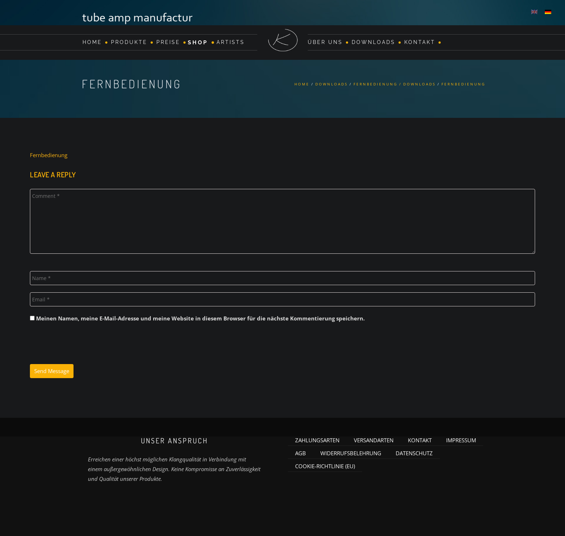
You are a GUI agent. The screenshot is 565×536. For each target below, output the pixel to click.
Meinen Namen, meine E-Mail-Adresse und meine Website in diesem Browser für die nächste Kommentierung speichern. (200, 316)
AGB (300, 451)
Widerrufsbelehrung (350, 451)
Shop (198, 42)
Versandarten (373, 438)
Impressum (461, 438)
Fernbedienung (48, 153)
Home (92, 42)
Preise (168, 42)
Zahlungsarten (317, 438)
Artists (231, 42)
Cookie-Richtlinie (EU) (325, 464)
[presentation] (84, 345)
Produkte (129, 42)
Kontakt (419, 42)
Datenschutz (414, 451)
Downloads (373, 42)
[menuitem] (534, 11)
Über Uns (325, 42)
